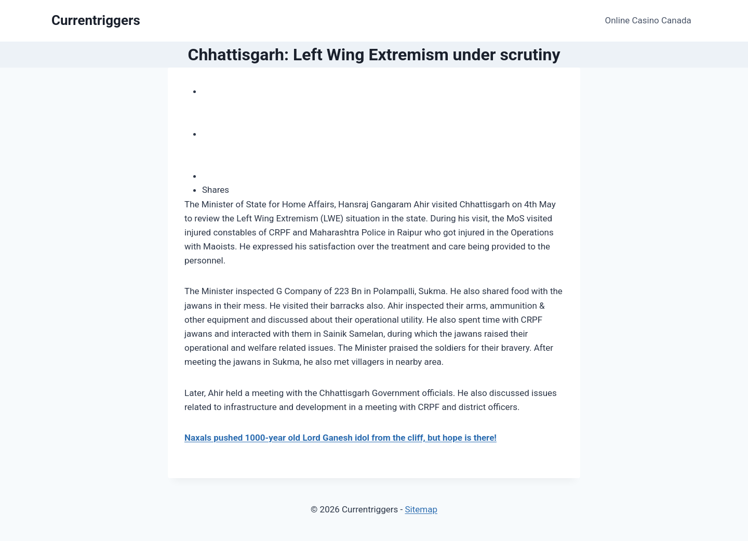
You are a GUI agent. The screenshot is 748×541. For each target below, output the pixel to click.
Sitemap (421, 509)
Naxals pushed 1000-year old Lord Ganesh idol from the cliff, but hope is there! (340, 437)
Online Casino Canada (648, 20)
